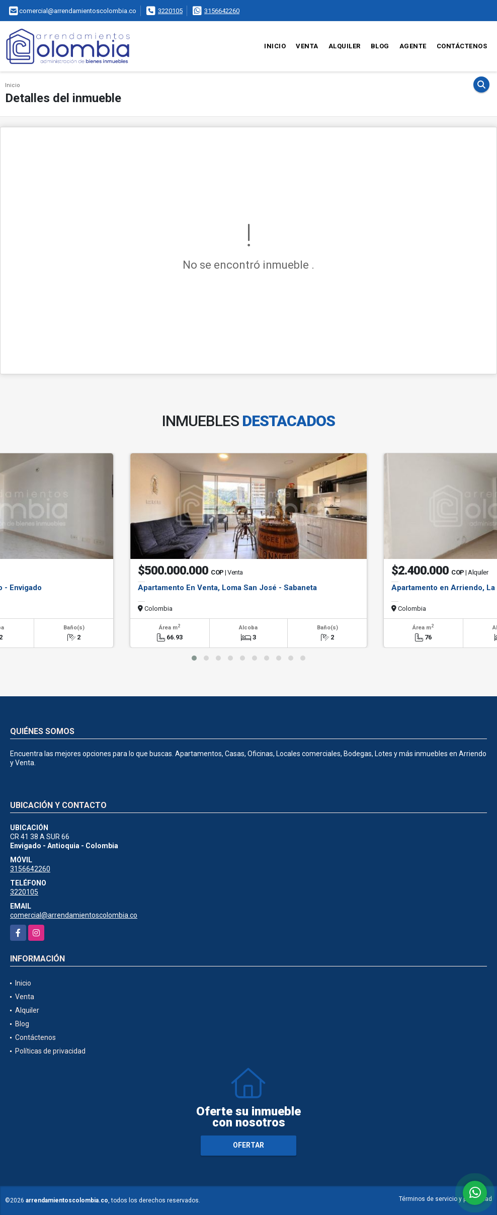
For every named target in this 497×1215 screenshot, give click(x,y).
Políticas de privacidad (50, 1051)
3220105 (170, 11)
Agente (413, 46)
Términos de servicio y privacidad (445, 1198)
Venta (307, 46)
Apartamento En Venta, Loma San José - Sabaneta (227, 587)
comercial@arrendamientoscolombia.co (73, 915)
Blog (380, 46)
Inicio (275, 46)
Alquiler (344, 46)
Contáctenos (462, 46)
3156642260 (221, 11)
